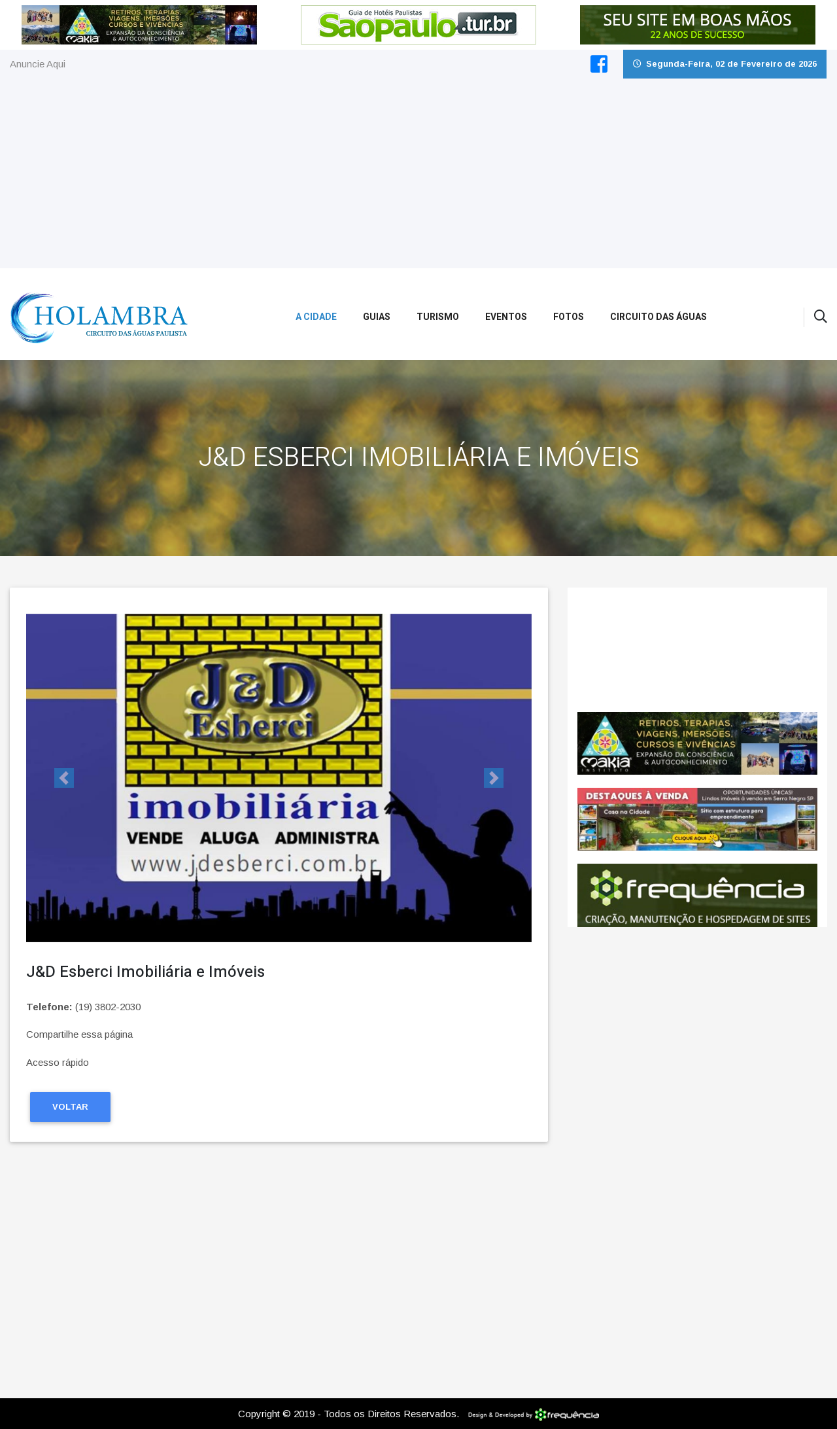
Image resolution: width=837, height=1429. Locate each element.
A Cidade (316, 317)
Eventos (506, 317)
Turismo (438, 317)
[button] (64, 778)
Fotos (568, 317)
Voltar (70, 1107)
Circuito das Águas (658, 317)
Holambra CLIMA (697, 650)
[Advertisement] (418, 176)
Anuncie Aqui (37, 63)
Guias (376, 317)
